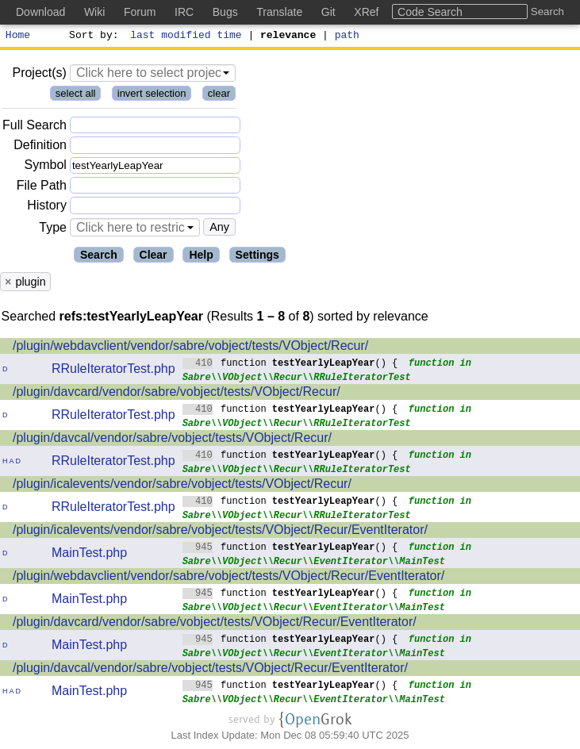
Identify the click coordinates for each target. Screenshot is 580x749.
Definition (40, 147)
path (347, 36)
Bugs (225, 12)
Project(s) (39, 75)
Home (18, 36)
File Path (42, 187)
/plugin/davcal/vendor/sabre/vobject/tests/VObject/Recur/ (172, 440)
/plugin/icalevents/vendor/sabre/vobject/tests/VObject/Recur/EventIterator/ (220, 532)
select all (76, 96)
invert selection (151, 96)
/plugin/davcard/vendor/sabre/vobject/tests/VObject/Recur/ (176, 394)
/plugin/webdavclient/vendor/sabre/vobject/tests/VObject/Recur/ (190, 348)
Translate (279, 12)
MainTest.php (89, 555)
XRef (366, 12)
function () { (290, 364)
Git (328, 12)
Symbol (46, 168)
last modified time (186, 36)
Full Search (34, 127)
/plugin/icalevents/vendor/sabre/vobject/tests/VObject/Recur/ (182, 486)
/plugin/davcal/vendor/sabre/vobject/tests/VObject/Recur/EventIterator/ (210, 670)
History (47, 207)
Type (53, 229)
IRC (184, 12)
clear (219, 96)
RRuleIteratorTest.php (113, 371)
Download (40, 12)
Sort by (91, 36)
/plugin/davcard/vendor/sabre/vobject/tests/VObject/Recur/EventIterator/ (215, 624)
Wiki (94, 12)
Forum (140, 12)
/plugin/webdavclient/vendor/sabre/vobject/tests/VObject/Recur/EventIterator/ (228, 578)
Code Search (430, 12)
